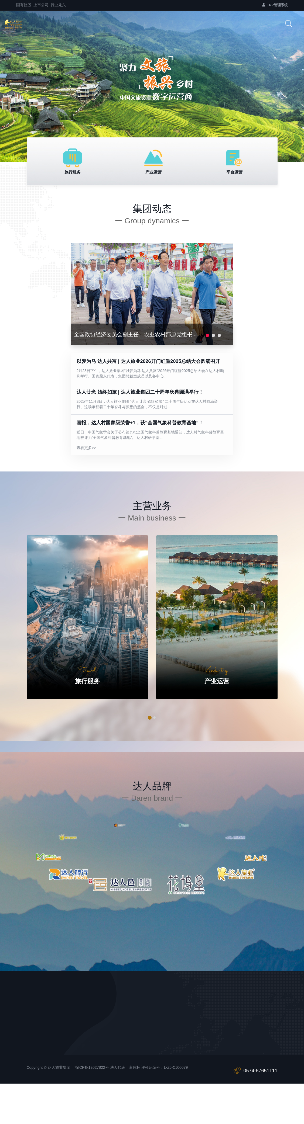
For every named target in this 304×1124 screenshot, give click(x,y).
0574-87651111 (260, 1070)
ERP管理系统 (275, 5)
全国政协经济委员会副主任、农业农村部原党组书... (135, 334)
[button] (150, 717)
